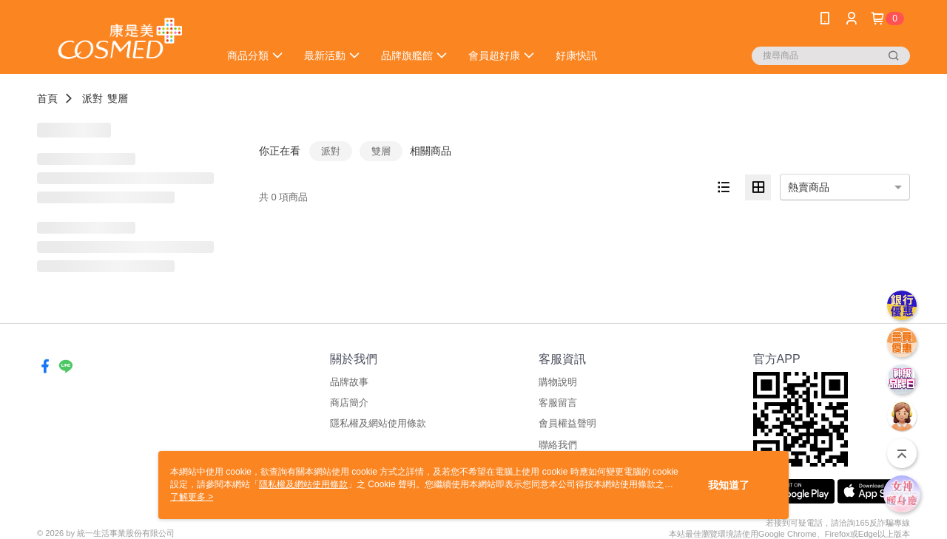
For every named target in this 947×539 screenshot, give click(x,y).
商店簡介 (349, 402)
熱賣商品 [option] (808, 187)
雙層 (117, 98)
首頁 (47, 98)
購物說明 (558, 381)
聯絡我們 (558, 444)
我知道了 (728, 485)
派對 (92, 98)
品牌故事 (349, 381)
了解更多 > (191, 497)
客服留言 (558, 402)
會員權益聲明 (567, 423)
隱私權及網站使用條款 (378, 423)
